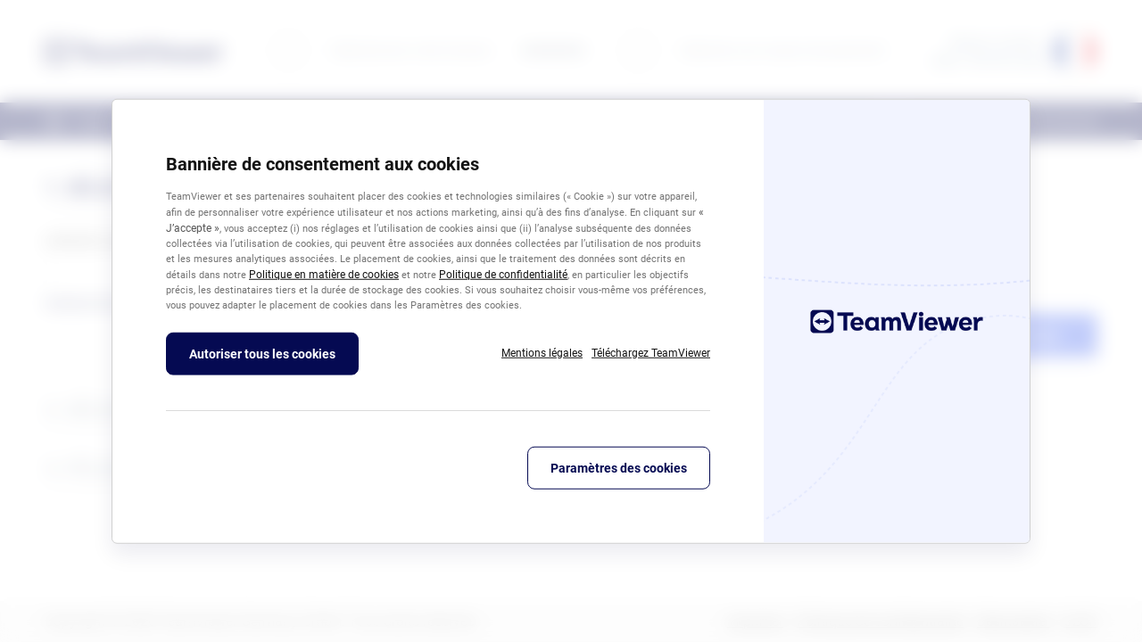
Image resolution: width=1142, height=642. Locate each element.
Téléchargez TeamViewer (651, 352)
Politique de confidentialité (503, 274)
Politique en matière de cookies (324, 274)
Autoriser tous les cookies (262, 353)
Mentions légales (542, 352)
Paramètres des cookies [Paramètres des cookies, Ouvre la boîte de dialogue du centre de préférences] (618, 467)
